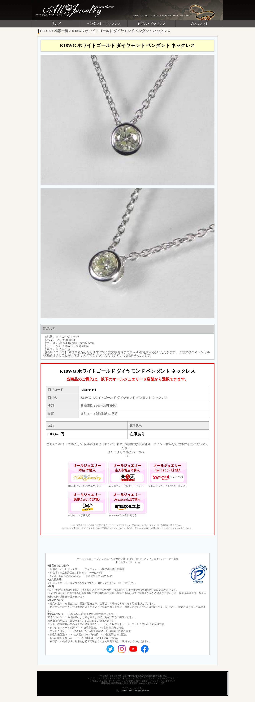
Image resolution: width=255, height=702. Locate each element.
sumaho (142, 683)
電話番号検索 (143, 676)
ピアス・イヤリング (151, 23)
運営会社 (120, 558)
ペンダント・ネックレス (104, 23)
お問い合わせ (134, 558)
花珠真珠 (105, 683)
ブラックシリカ (149, 678)
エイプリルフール (156, 681)
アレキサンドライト (114, 678)
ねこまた (103, 681)
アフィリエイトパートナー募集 (161, 558)
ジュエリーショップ (95, 678)
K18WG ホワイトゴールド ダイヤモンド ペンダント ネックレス (121, 31)
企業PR (126, 676)
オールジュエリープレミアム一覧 (95, 558)
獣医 (165, 676)
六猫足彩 (94, 681)
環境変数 (133, 683)
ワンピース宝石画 (140, 681)
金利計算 (114, 683)
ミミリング (126, 681)
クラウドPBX (115, 676)
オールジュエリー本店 (127, 562)
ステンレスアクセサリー (168, 678)
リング (56, 23)
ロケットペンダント (132, 678)
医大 (126, 683)
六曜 (162, 683)
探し (121, 683)
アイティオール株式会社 (132, 688)
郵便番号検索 (156, 676)
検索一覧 (61, 31)
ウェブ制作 (104, 676)
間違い (133, 676)
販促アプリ (170, 681)
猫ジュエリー (114, 681)
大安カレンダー (152, 683)
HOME (45, 31)
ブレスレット (199, 23)
